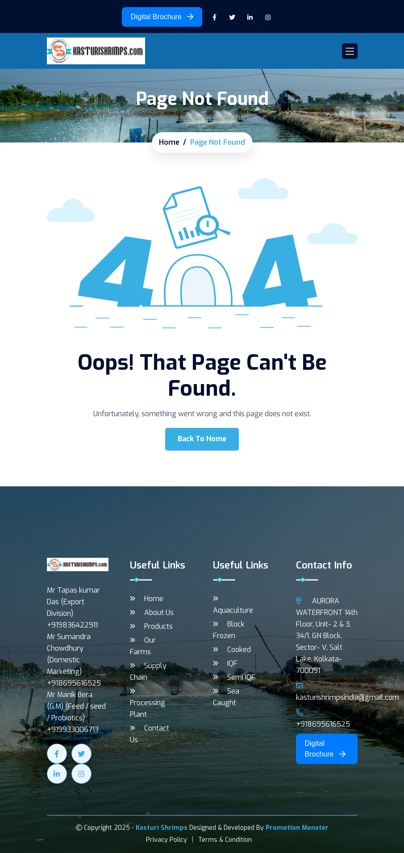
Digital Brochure (162, 17)
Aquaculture (233, 610)
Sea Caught (226, 696)
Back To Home (202, 438)
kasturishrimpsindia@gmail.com (347, 692)
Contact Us (149, 733)
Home (169, 142)
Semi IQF (241, 677)
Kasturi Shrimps (161, 828)
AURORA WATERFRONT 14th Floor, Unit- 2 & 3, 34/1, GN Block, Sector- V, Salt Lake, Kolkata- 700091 (327, 635)
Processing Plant (147, 708)
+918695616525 (323, 719)
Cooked (239, 649)
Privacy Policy (166, 840)
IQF (232, 663)
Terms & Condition (225, 840)
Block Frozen (229, 629)
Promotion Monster (297, 828)
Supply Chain (148, 671)
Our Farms (143, 646)
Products (158, 626)
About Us (159, 612)
